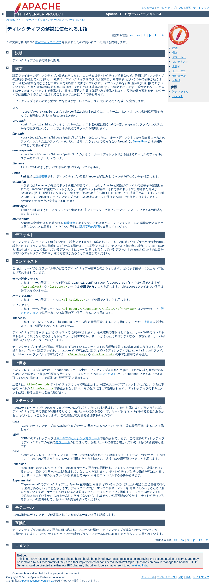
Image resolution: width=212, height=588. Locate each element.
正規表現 (41, 176)
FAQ (180, 7)
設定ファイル (180, 91)
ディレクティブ (166, 7)
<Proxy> (130, 309)
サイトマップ (201, 7)
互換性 (176, 80)
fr (144, 35)
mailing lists (139, 565)
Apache (10, 19)
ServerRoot (140, 141)
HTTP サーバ (26, 19)
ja (150, 35)
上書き (176, 66)
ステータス (179, 71)
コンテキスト (180, 61)
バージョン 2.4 (76, 19)
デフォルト (179, 57)
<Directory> (57, 286)
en (131, 35)
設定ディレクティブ (48, 42)
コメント (177, 96)
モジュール (148, 7)
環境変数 (70, 223)
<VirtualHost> (32, 286)
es (138, 35)
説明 (175, 48)
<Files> (108, 309)
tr (163, 35)
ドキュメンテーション (50, 19)
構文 (175, 52)
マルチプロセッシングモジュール (78, 438)
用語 (188, 7)
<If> (119, 309)
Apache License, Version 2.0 (37, 580)
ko (156, 35)
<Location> (91, 309)
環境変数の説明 (90, 226)
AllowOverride (38, 384)
